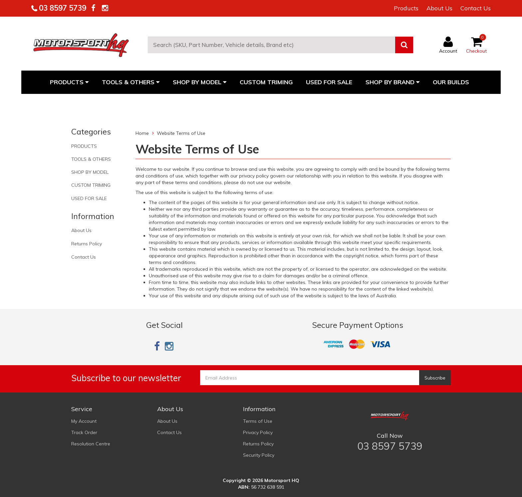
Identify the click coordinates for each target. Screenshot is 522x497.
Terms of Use (257, 421)
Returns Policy (86, 244)
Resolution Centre (90, 444)
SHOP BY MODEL (199, 82)
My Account (84, 421)
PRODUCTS (69, 82)
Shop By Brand (392, 82)
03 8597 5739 (61, 8)
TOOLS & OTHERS (130, 82)
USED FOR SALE (329, 82)
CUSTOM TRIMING (266, 82)
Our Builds (451, 82)
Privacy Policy (258, 432)
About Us (439, 8)
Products (406, 8)
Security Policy (258, 455)
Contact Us (475, 8)
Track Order (84, 432)
